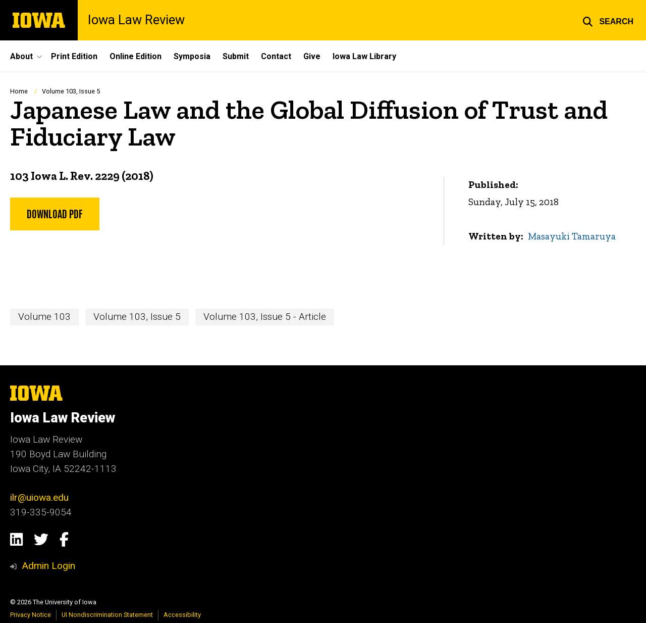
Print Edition (74, 56)
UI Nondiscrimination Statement (107, 614)
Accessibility (182, 614)
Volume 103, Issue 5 (71, 91)
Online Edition (136, 56)
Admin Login (48, 565)
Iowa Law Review (136, 20)
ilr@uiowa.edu (39, 497)
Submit (236, 56)
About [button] (21, 56)
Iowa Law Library (364, 56)
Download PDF (55, 212)
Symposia (192, 56)
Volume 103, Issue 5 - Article (264, 316)
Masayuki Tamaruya (572, 236)
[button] (608, 20)
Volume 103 (44, 316)
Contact (276, 56)
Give (311, 56)
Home (19, 91)
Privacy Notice (30, 614)
